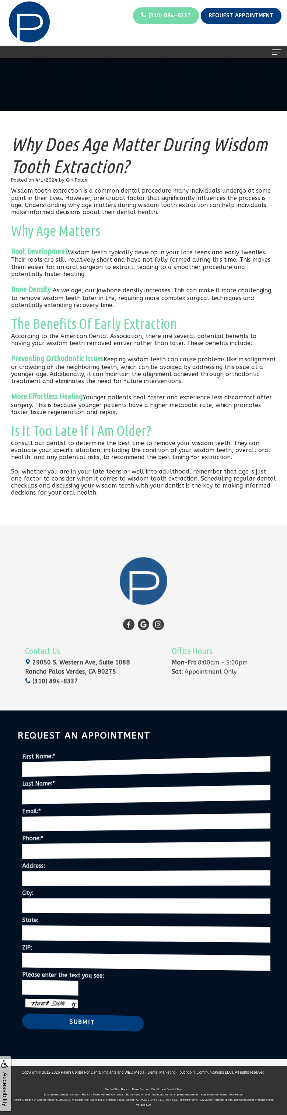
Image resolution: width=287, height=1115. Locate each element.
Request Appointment (241, 16)
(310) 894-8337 (166, 15)
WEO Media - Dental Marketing (150, 1072)
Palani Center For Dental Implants (88, 1072)
